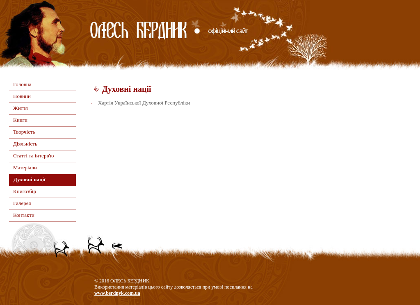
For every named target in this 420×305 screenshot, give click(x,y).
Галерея (22, 203)
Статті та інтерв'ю (33, 155)
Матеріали (25, 167)
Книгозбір (24, 191)
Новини (22, 96)
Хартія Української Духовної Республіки (144, 103)
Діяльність (25, 144)
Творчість (24, 132)
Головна (22, 84)
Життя (20, 108)
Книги (20, 120)
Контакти (23, 215)
